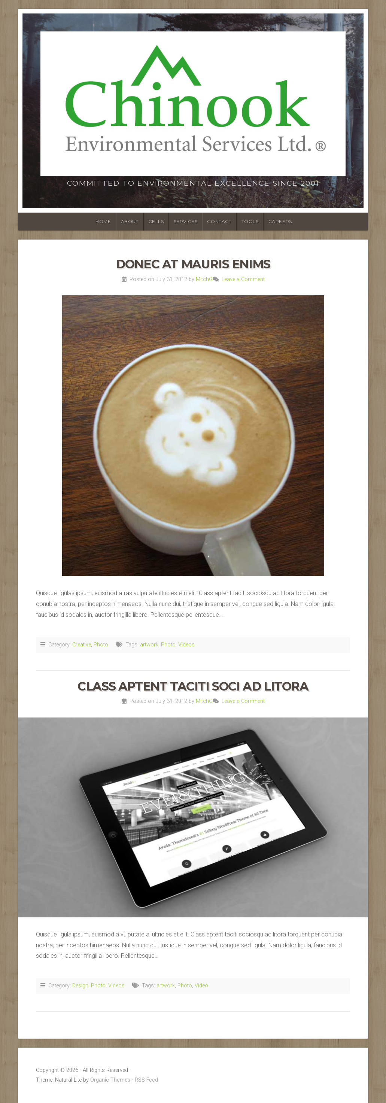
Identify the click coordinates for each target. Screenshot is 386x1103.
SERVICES (186, 221)
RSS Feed (146, 1080)
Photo (101, 645)
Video (201, 985)
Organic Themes (110, 1080)
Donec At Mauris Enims (193, 264)
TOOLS (250, 221)
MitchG (204, 279)
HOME (103, 221)
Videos (186, 645)
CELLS (156, 221)
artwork (149, 645)
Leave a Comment (243, 279)
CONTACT (219, 221)
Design (80, 985)
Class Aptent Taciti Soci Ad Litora (192, 686)
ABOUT (130, 221)
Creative (81, 645)
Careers (280, 221)
